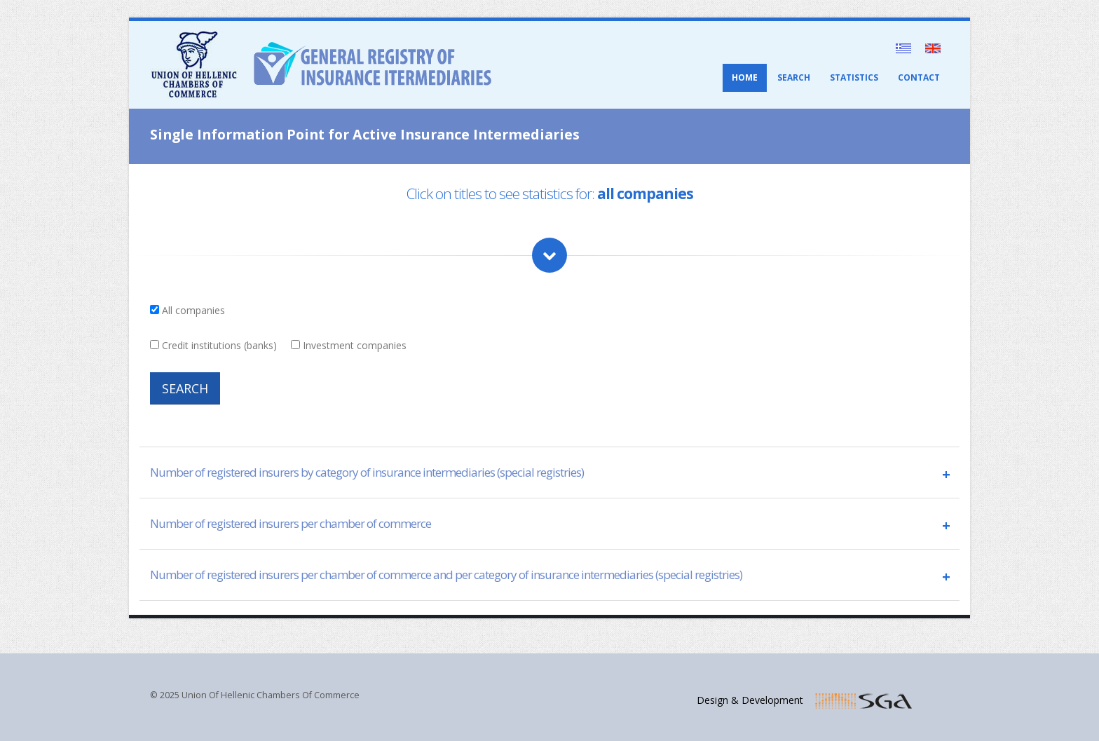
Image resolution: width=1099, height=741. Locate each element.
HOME (745, 77)
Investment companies (355, 345)
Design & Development (755, 700)
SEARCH (793, 77)
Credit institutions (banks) (219, 345)
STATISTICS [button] (854, 77)
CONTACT (919, 77)
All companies (193, 310)
